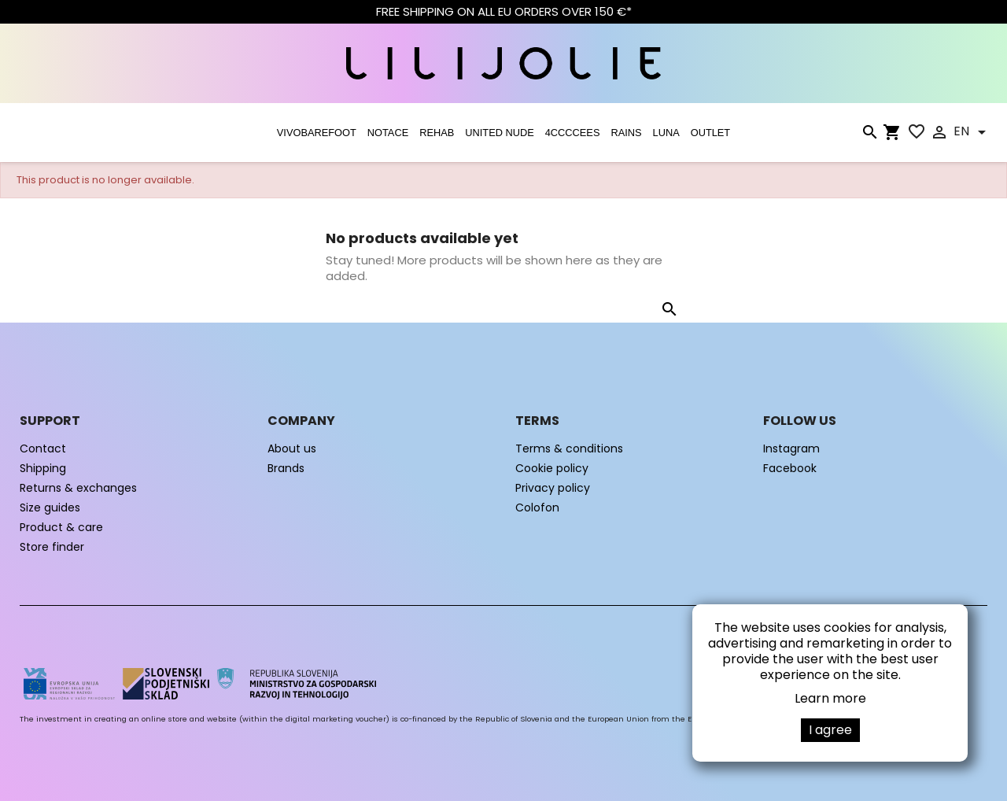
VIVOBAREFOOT (316, 132)
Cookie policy (551, 468)
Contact (43, 448)
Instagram (791, 448)
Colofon (537, 507)
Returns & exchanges (78, 488)
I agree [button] (830, 730)
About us (291, 448)
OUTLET (710, 132)
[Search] (869, 135)
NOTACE (387, 132)
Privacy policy (552, 488)
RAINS (625, 132)
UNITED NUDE (499, 132)
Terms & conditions (569, 448)
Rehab (436, 132)
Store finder (52, 547)
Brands (285, 468)
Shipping (43, 468)
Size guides (50, 507)
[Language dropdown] (972, 132)
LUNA (666, 132)
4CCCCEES (572, 132)
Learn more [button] (830, 698)
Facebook (790, 468)
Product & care (61, 527)
